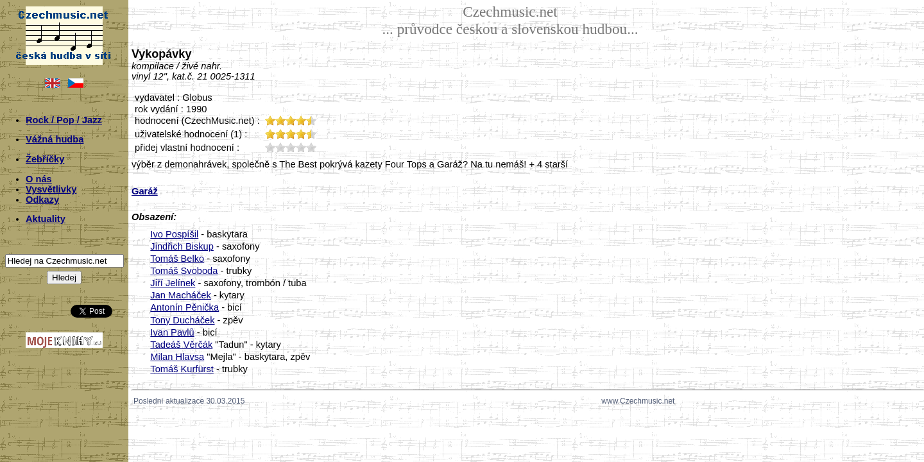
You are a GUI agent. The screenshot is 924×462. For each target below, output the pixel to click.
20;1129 (280, 147)
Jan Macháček (180, 295)
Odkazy (42, 199)
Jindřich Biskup (182, 246)
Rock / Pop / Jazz (64, 120)
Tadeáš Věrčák (181, 344)
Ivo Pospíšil (174, 234)
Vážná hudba (54, 139)
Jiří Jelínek (172, 283)
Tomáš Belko (177, 258)
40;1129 (301, 147)
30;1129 (291, 147)
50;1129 (311, 147)
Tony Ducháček (182, 320)
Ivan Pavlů (172, 332)
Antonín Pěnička (184, 307)
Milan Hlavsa (177, 357)
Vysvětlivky (51, 189)
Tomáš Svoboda (184, 271)
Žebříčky (45, 159)
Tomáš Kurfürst (182, 369)
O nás (39, 179)
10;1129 (270, 147)
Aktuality (45, 219)
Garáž (145, 191)
